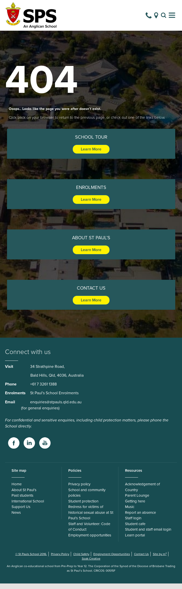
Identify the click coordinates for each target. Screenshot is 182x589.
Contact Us (141, 559)
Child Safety (81, 559)
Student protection (83, 506)
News (16, 518)
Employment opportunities (89, 540)
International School (28, 506)
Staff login (133, 523)
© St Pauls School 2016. (31, 559)
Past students (22, 501)
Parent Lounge (137, 501)
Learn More (91, 154)
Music (129, 512)
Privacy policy (79, 489)
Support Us (21, 512)
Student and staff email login (148, 535)
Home (17, 489)
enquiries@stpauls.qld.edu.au (56, 407)
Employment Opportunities (111, 559)
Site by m (160, 559)
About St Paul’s (24, 495)
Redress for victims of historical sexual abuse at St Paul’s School (90, 518)
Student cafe (135, 529)
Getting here (135, 506)
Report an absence (140, 518)
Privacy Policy (60, 559)
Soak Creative (91, 564)
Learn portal (135, 540)
